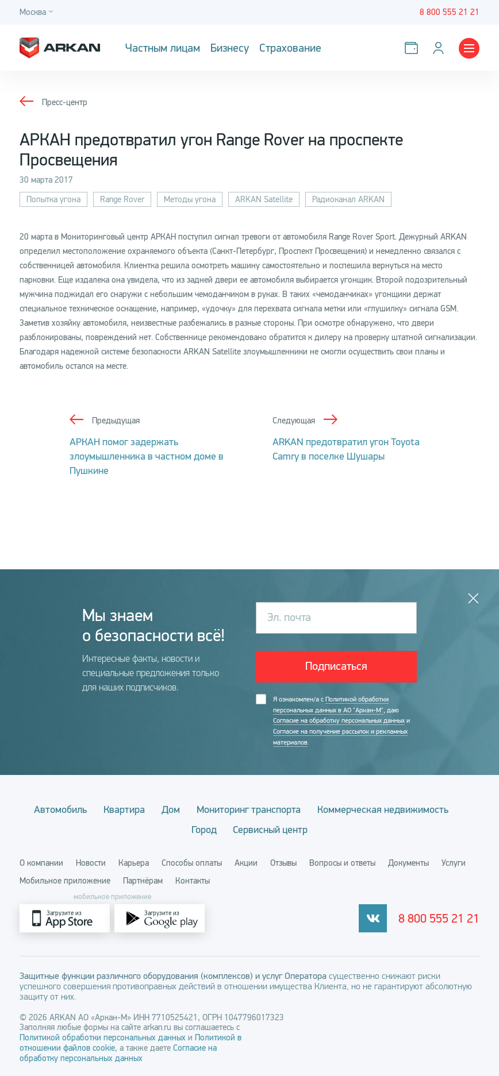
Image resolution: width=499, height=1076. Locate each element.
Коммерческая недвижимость (382, 807)
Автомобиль (60, 807)
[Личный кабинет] (441, 48)
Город (204, 828)
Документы (408, 861)
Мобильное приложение (65, 879)
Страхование (290, 48)
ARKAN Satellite (264, 199)
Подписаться (336, 666)
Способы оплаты (192, 861)
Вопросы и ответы (342, 861)
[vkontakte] (373, 917)
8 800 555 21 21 (438, 917)
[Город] (38, 12)
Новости (91, 861)
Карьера (133, 861)
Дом (171, 807)
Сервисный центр (270, 828)
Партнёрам (143, 879)
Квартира (124, 807)
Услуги (454, 861)
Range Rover (122, 199)
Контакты (192, 879)
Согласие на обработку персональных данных (339, 720)
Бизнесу (229, 48)
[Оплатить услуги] (414, 48)
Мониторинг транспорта (249, 807)
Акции (246, 861)
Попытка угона (53, 199)
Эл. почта (289, 617)
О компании (41, 861)
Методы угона (190, 199)
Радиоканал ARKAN (348, 199)
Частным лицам (162, 48)
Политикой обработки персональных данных (104, 1036)
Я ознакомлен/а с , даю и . (341, 720)
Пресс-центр (64, 102)
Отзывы (283, 861)
